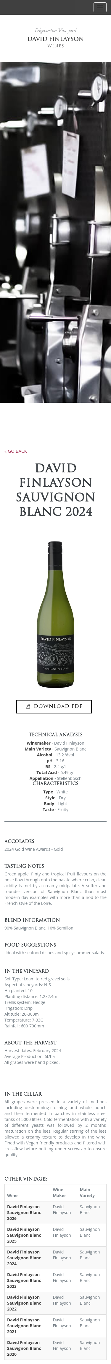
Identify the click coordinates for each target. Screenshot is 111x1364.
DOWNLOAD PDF (54, 706)
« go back (15, 451)
